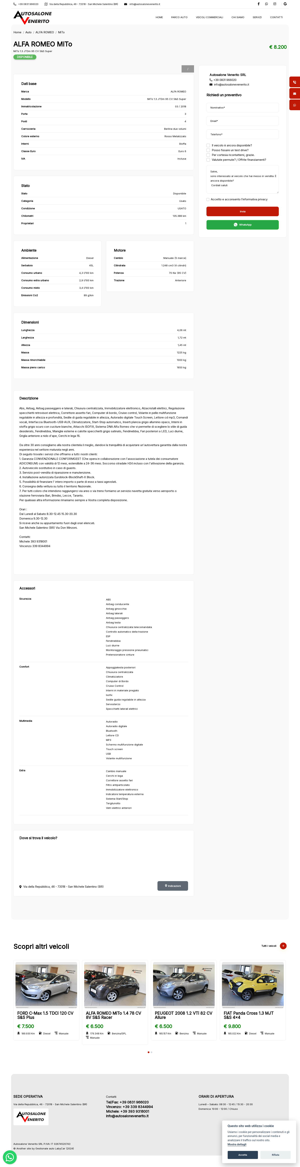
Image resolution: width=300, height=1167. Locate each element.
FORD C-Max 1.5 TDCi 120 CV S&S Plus (46, 1015)
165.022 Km (232, 1033)
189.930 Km (26, 1033)
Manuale (62, 1033)
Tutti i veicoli (273, 945)
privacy (262, 199)
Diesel (45, 1033)
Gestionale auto (45, 1148)
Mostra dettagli (237, 1144)
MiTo (61, 32)
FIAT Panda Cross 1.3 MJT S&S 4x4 (249, 1015)
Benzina (182, 1033)
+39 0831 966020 (26, 4)
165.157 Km (163, 1033)
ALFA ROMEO (45, 32)
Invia (242, 211)
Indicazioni (173, 885)
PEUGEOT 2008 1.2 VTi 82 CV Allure (184, 1015)
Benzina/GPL (117, 1033)
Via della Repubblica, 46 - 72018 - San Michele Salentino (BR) (81, 4)
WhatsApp (242, 225)
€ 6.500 (95, 1026)
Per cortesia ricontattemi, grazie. (230, 155)
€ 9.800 (232, 1026)
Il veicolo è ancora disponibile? (229, 145)
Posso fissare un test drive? (227, 150)
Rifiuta (275, 1154)
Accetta (242, 1154)
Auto (29, 32)
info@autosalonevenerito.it (143, 4)
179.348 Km (95, 1033)
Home (18, 32)
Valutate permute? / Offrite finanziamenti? (236, 159)
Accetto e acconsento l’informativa (236, 199)
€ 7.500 (26, 1026)
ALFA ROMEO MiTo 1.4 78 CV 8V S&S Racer (114, 1015)
